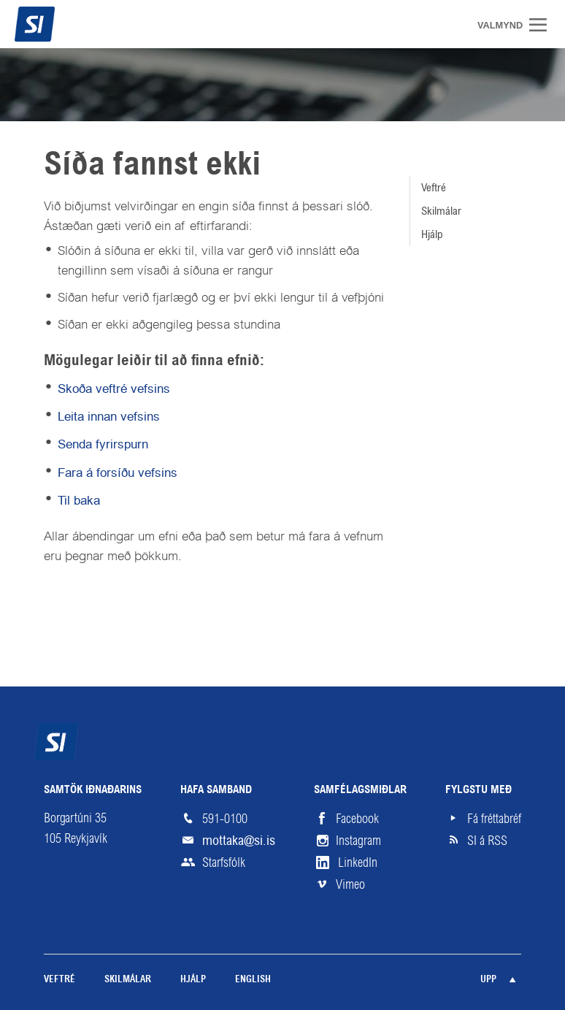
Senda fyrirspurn (103, 444)
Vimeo (350, 884)
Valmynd (543, 24)
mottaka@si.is (238, 840)
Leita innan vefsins (109, 416)
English (253, 979)
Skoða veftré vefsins (114, 388)
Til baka (79, 500)
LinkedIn (357, 862)
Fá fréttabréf (494, 818)
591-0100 (224, 818)
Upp (488, 979)
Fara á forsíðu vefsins (117, 472)
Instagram (358, 840)
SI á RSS (487, 840)
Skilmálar (441, 211)
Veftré (433, 187)
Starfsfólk (223, 862)
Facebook (357, 818)
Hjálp (432, 234)
